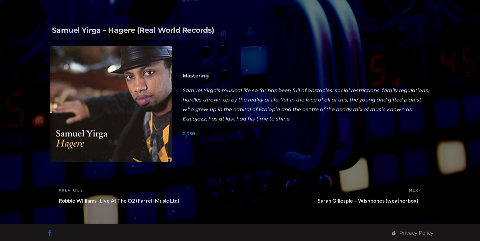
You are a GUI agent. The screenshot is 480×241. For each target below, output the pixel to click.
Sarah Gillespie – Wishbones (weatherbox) (369, 200)
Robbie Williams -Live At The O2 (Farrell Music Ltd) (120, 200)
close (189, 133)
